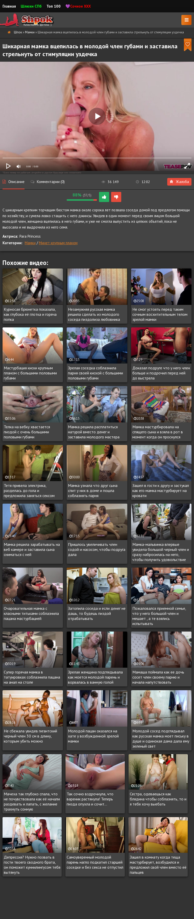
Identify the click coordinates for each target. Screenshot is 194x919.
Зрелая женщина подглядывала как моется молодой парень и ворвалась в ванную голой (95, 677)
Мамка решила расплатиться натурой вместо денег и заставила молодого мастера (93, 431)
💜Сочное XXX (78, 6)
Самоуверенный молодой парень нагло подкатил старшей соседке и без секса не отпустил (95, 862)
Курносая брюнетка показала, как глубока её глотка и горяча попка (30, 314)
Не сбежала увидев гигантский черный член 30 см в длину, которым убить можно (30, 736)
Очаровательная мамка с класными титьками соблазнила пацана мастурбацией (31, 613)
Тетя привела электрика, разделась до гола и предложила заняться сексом (29, 490)
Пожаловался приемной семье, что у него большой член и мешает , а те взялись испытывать (159, 616)
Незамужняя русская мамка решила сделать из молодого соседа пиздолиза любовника (94, 314)
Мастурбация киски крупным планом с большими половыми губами (30, 372)
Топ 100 (53, 6)
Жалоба (179, 181)
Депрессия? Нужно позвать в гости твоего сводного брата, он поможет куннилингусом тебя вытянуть (32, 865)
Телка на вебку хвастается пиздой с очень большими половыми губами (27, 431)
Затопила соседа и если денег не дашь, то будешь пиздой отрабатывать (97, 613)
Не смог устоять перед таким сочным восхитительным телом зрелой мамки (159, 314)
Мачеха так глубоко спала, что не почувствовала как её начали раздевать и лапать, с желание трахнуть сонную (32, 801)
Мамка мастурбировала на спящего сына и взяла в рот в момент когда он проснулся (157, 431)
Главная (9, 6)
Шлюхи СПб (31, 6)
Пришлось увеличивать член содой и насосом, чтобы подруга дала (96, 549)
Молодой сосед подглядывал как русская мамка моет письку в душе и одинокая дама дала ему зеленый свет (160, 738)
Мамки (30, 242)
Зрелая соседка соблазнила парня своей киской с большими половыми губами (95, 372)
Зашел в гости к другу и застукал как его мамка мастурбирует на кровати (160, 490)
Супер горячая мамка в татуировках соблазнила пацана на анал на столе (32, 677)
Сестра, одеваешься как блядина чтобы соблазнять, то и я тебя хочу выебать (158, 798)
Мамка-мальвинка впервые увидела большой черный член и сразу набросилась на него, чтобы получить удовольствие (160, 552)
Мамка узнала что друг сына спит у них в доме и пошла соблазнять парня (92, 490)
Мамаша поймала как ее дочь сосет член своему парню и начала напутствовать (158, 677)
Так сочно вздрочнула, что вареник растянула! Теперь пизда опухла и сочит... (90, 798)
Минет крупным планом (58, 242)
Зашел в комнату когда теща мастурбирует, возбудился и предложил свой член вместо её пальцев (158, 865)
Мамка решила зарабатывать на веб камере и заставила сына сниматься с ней (32, 549)
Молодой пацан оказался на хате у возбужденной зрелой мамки (93, 736)
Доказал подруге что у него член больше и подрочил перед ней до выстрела (161, 372)
